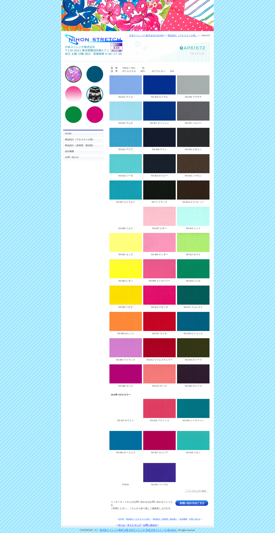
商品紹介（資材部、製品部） (80, 145)
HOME (68, 133)
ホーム (121, 525)
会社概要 (69, 151)
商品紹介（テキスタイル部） (80, 139)
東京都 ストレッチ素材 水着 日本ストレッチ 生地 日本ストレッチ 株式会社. (138, 530)
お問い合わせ (72, 157)
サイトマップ (134, 525)
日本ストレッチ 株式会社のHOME (146, 35)
